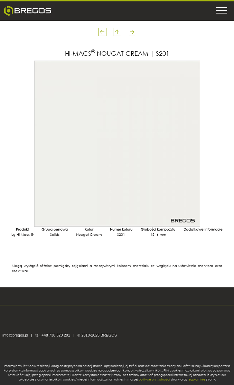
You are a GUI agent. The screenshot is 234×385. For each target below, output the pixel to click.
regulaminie (196, 379)
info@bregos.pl (15, 335)
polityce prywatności (154, 379)
